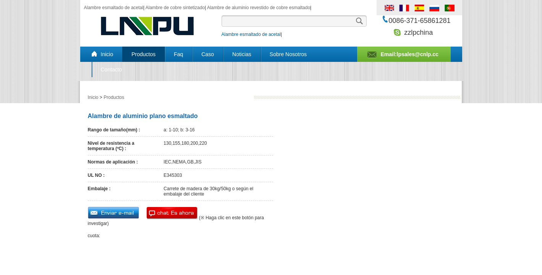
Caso (207, 54)
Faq (178, 54)
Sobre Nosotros (288, 54)
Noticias (241, 54)
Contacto (111, 69)
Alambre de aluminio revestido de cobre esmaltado (258, 7)
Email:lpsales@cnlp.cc (409, 54)
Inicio (107, 54)
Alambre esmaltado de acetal (113, 7)
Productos (143, 54)
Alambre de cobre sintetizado (175, 7)
